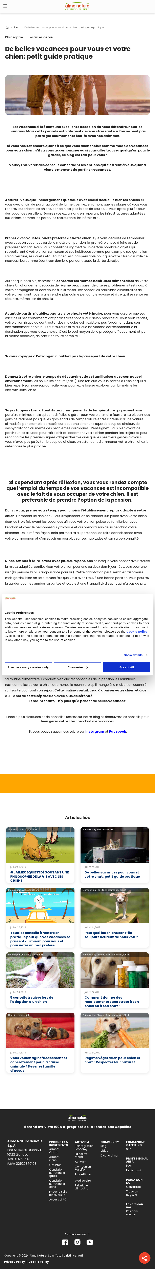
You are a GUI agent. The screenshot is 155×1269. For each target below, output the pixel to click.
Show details (133, 655)
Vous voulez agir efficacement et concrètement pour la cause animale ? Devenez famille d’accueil (38, 1064)
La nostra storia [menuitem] (81, 1155)
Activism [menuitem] (80, 1162)
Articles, (12, 829)
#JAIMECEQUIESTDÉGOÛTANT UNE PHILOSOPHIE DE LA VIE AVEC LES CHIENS (39, 876)
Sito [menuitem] (128, 1149)
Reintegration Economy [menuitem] (84, 1147)
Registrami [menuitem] (133, 1170)
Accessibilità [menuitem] (57, 1200)
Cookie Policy (38, 1262)
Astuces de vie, (114, 954)
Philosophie (14, 37)
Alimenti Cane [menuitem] (54, 1158)
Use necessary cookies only (28, 667)
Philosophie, (89, 829)
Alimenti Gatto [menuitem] (54, 1150)
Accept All (126, 667)
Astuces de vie (41, 37)
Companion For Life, (94, 890)
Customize (78, 667)
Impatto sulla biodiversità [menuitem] (58, 1193)
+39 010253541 (18, 1159)
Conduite (32, 829)
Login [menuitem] (129, 1166)
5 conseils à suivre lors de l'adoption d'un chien (31, 999)
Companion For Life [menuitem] (83, 1168)
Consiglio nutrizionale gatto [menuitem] (57, 1173)
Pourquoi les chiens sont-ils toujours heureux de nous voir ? (111, 935)
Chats (126, 954)
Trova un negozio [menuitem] (132, 1193)
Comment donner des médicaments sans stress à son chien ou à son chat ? (112, 1001)
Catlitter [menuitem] (55, 1165)
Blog (17, 27)
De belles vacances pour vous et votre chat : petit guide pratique (112, 874)
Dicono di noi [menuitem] (109, 1156)
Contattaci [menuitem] (133, 1187)
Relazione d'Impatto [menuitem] (81, 1187)
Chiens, (22, 829)
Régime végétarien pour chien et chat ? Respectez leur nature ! (112, 1060)
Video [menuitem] (104, 1151)
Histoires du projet (115, 890)
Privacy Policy (14, 1262)
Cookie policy (137, 631)
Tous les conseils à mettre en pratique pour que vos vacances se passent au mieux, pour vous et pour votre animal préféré (40, 939)
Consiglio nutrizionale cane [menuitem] (57, 1184)
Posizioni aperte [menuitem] (132, 1212)
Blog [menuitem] (103, 1146)
